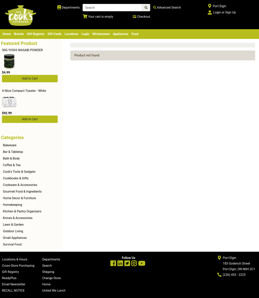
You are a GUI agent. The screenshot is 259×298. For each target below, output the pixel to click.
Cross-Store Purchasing (18, 265)
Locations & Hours (14, 259)
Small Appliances (15, 238)
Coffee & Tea (12, 165)
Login (85, 34)
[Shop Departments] (68, 7)
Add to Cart (30, 78)
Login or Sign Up (224, 12)
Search (47, 265)
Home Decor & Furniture (19, 198)
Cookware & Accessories (20, 185)
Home (7, 34)
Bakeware (10, 145)
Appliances (120, 34)
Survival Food (12, 244)
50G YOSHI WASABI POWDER (22, 50)
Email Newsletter (13, 284)
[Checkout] (141, 16)
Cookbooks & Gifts (16, 178)
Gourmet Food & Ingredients (22, 191)
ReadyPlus (9, 278)
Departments (51, 259)
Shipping (48, 272)
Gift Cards (55, 34)
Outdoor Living (13, 231)
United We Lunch (53, 290)
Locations (71, 34)
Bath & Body (11, 158)
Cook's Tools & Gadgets (19, 172)
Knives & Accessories (17, 218)
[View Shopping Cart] (98, 16)
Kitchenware (101, 34)
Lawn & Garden (13, 224)
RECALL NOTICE (13, 290)
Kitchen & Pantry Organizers (22, 211)
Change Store (51, 278)
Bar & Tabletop (13, 152)
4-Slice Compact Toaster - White (24, 91)
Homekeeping (12, 205)
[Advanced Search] (167, 7)
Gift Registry (35, 34)
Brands (19, 34)
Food (134, 34)
